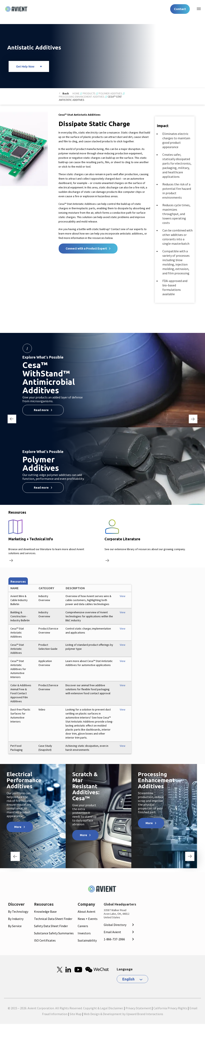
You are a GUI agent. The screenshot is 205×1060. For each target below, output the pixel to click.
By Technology (18, 911)
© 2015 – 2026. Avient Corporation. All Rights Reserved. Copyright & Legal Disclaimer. (65, 1008)
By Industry (15, 919)
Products (89, 93)
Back (65, 93)
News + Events (87, 919)
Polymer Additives (110, 93)
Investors (84, 933)
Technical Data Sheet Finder (53, 919)
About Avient (86, 911)
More (17, 827)
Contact (180, 9)
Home (75, 93)
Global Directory (115, 925)
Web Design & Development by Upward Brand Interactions (123, 1014)
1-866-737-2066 (114, 939)
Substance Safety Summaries (54, 933)
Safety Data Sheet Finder (51, 926)
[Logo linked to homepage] (16, 9)
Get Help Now (25, 66)
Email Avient (112, 932)
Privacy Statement (138, 1008)
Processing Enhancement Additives (82, 96)
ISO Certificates (45, 940)
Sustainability (87, 940)
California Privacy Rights (170, 1008)
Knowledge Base (45, 911)
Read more (41, 410)
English (128, 979)
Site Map (75, 1014)
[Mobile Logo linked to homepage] (102, 889)
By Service (15, 926)
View (122, 596)
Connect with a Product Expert (86, 248)
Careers (83, 926)
